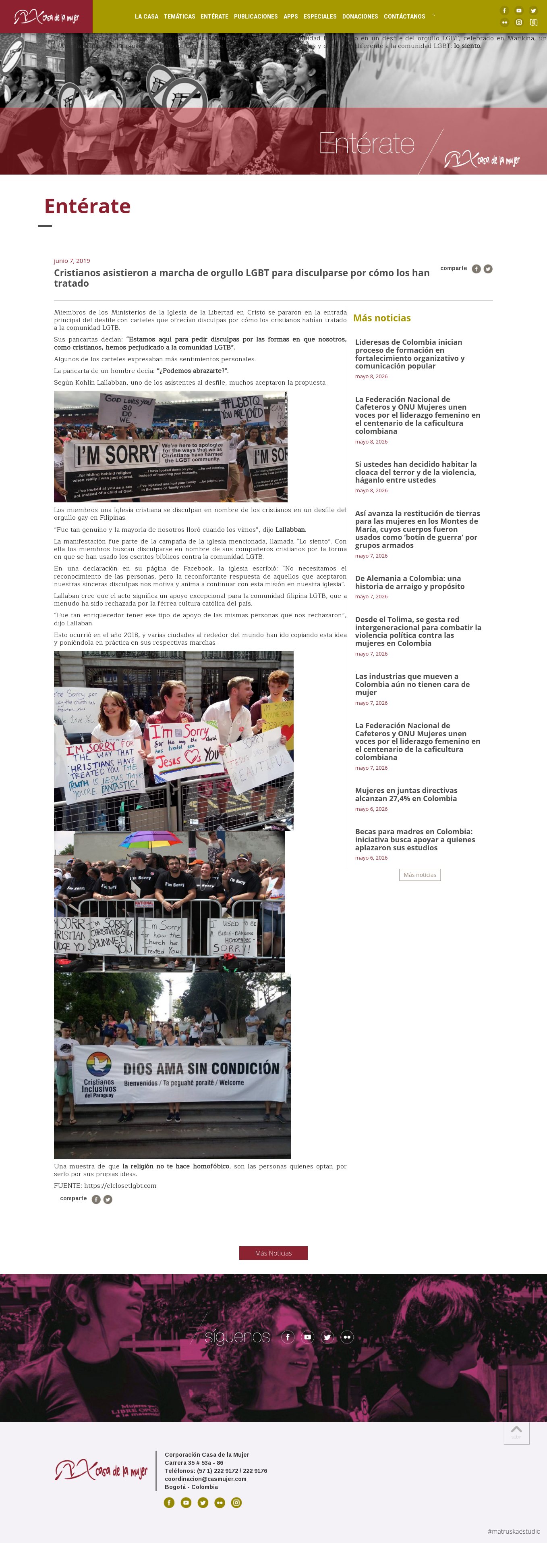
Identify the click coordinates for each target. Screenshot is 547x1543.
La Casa (139, 16)
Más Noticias (273, 1253)
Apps (283, 16)
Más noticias (420, 875)
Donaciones (353, 16)
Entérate (207, 16)
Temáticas (172, 16)
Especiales (312, 16)
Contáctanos (397, 16)
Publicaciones (249, 16)
